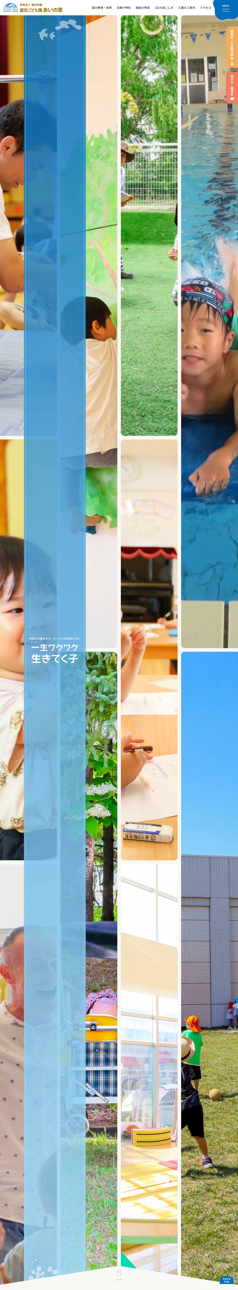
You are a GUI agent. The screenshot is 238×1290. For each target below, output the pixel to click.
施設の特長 (143, 7)
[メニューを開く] (225, 10)
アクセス (205, 7)
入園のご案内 (186, 7)
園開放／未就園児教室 (232, 45)
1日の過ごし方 (164, 7)
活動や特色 (124, 7)
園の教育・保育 (102, 7)
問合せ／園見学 (232, 85)
